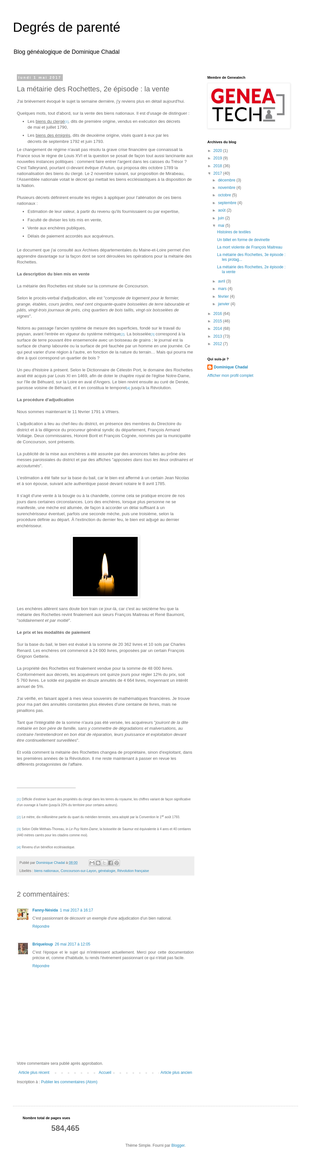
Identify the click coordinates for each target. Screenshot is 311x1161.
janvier (224, 304)
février (224, 296)
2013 (218, 336)
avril (222, 281)
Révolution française (133, 871)
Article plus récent (33, 1072)
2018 (218, 166)
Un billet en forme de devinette (243, 240)
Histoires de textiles (234, 232)
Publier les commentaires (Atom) (69, 1082)
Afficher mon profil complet (230, 375)
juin (221, 218)
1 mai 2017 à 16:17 (76, 910)
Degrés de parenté (66, 27)
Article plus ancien (176, 1072)
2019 (218, 158)
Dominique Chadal (231, 367)
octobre (225, 195)
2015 (218, 321)
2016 (218, 313)
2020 (218, 150)
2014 (218, 328)
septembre (227, 203)
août (222, 210)
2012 (218, 344)
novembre (227, 187)
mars (223, 288)
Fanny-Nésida (45, 910)
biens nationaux (46, 871)
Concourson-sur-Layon (78, 871)
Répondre (41, 926)
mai (221, 225)
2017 (218, 173)
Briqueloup (42, 944)
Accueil (105, 1072)
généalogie (106, 871)
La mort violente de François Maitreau (249, 247)
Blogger (178, 1145)
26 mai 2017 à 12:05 (72, 944)
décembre (227, 180)
